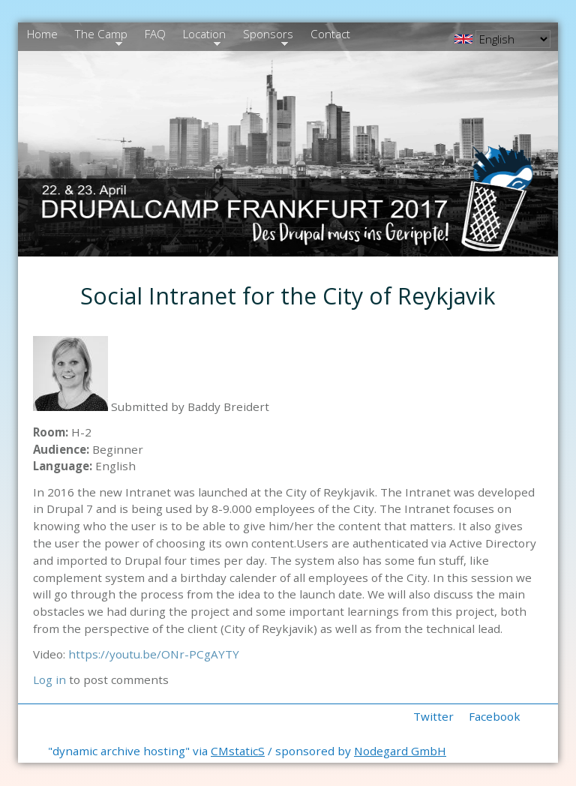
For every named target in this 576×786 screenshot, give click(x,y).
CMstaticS (238, 750)
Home (42, 33)
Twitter (433, 716)
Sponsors (266, 36)
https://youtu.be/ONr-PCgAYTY (153, 654)
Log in (49, 679)
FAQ (155, 33)
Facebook (494, 716)
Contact (330, 33)
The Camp (99, 36)
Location (202, 36)
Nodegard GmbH (400, 750)
